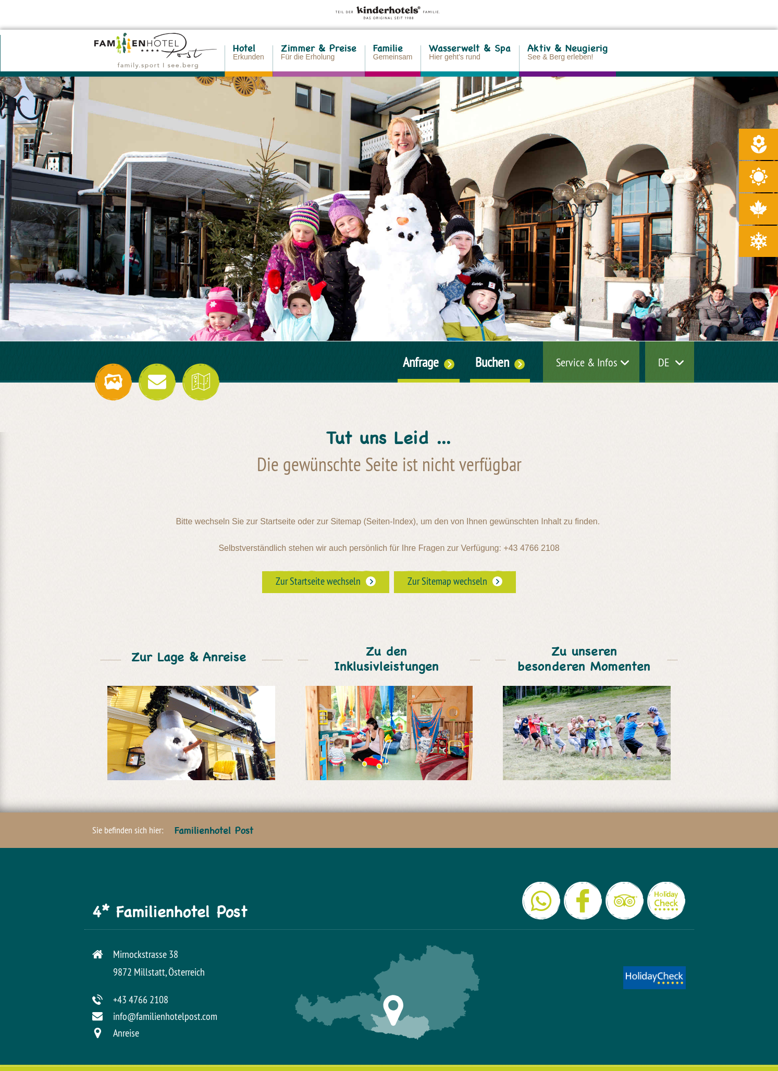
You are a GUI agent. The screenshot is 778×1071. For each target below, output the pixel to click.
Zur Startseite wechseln (318, 580)
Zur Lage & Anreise (188, 660)
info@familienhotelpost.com (165, 1016)
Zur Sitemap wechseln (447, 580)
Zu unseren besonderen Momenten (583, 662)
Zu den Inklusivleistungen (386, 662)
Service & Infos (586, 362)
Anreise (126, 1032)
